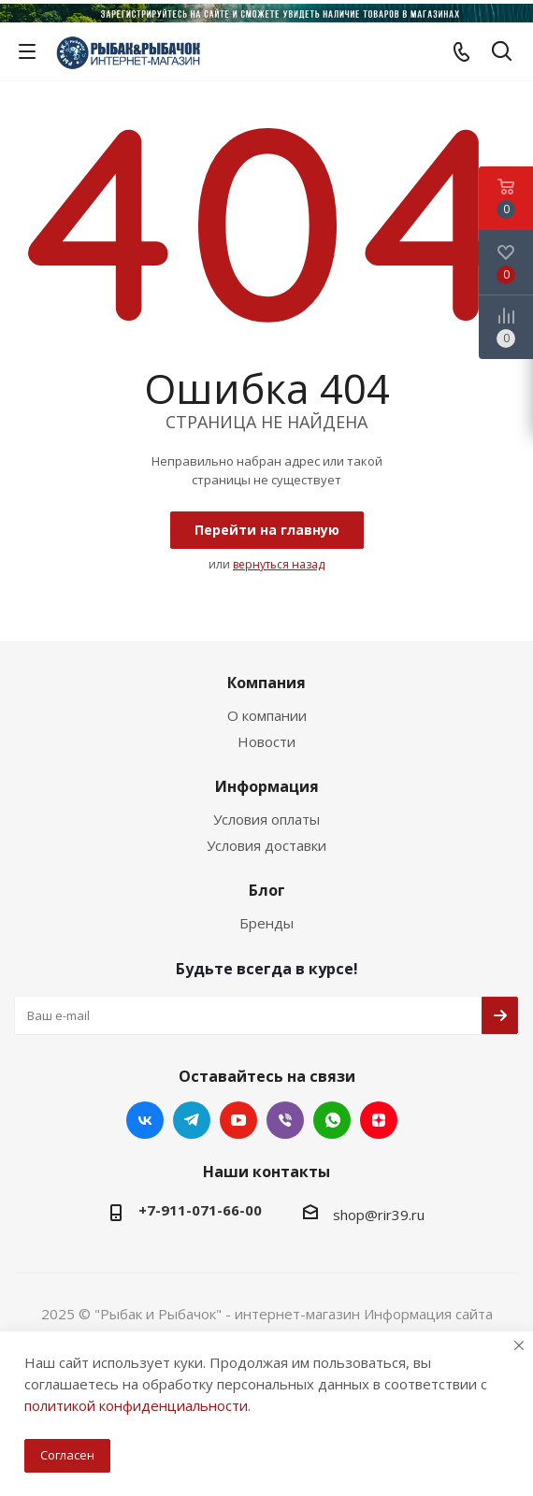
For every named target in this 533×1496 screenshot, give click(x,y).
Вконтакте (145, 1120)
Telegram (191, 1120)
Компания (266, 682)
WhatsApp (332, 1120)
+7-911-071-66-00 (200, 1210)
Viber (285, 1120)
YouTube (238, 1120)
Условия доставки (266, 845)
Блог (267, 890)
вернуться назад (278, 564)
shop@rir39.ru (379, 1214)
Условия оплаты (266, 819)
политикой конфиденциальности (136, 1405)
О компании (267, 715)
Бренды (266, 922)
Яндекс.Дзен (378, 1120)
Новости (266, 741)
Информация (267, 786)
